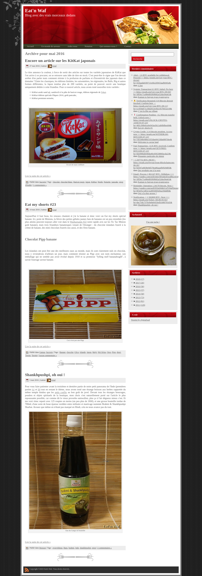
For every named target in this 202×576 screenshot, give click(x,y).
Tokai (103, 92)
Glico (76, 352)
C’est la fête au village (148, 111)
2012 (140, 301)
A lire (140, 85)
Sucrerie (42, 182)
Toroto (28, 355)
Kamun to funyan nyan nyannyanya (153, 97)
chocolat (56, 182)
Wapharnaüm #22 (78, 222)
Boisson (42, 548)
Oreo (109, 352)
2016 (140, 286)
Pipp (114, 352)
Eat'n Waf (35, 10)
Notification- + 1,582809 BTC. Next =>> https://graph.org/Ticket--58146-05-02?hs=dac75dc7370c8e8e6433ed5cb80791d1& (152, 200)
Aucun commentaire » (48, 355)
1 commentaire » (40, 185)
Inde (77, 548)
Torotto (35, 355)
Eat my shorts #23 (40, 204)
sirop (94, 548)
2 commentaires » (104, 548)
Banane (63, 352)
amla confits (61, 392)
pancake (115, 182)
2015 (140, 290)
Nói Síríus (102, 352)
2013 (140, 297)
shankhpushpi (85, 548)
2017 (140, 282)
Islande (83, 352)
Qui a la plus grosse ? (147, 193)
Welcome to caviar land (148, 142)
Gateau (42, 352)
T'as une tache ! (153, 222)
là (39, 389)
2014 (140, 294)
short (119, 352)
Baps (66, 548)
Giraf (52, 66)
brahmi (71, 548)
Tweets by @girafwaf (140, 320)
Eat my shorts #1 (145, 128)
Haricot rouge (78, 182)
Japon (87, 182)
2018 (140, 279)
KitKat (94, 182)
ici (33, 389)
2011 (140, 305)
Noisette (107, 182)
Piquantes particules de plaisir (151, 156)
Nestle (100, 182)
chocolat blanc (66, 182)
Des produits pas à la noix (149, 170)
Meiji (94, 352)
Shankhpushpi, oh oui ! (45, 375)
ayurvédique (57, 548)
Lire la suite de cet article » (37, 176)
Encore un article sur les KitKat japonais (60, 60)
